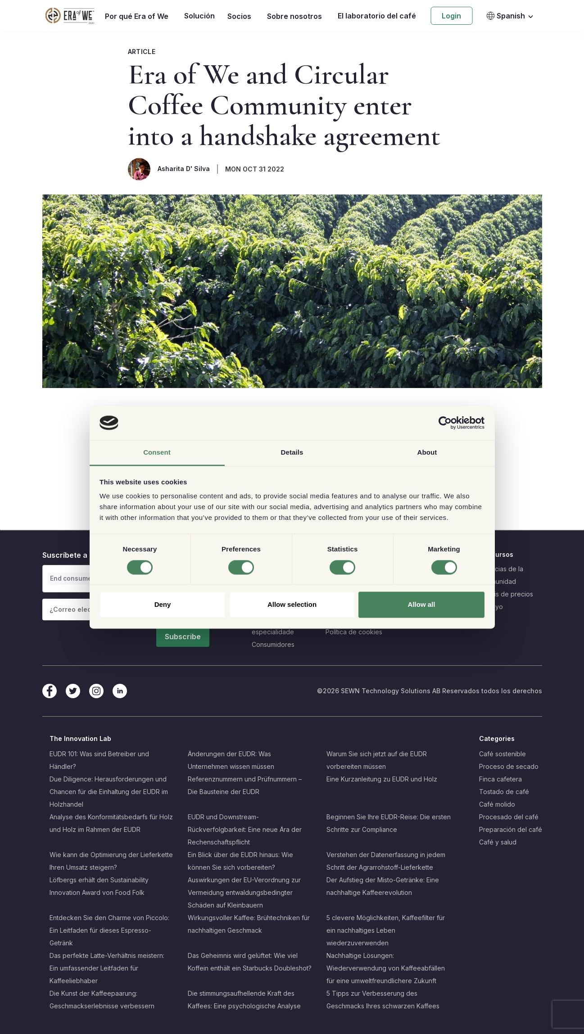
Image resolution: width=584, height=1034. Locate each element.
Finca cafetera (500, 779)
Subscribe (183, 636)
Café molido (497, 804)
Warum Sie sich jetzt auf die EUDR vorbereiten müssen (376, 760)
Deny (162, 605)
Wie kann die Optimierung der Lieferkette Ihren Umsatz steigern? (111, 861)
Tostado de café (504, 791)
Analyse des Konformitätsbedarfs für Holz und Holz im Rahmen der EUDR (111, 823)
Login (451, 15)
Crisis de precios (508, 594)
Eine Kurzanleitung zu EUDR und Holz (381, 779)
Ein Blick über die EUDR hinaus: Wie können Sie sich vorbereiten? (240, 861)
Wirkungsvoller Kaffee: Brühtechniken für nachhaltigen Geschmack (249, 924)
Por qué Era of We (136, 16)
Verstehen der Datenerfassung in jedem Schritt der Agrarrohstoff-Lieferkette (385, 861)
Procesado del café (509, 817)
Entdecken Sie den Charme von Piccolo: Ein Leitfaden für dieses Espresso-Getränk (109, 930)
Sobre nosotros (294, 16)
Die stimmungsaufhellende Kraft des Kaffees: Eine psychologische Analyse (244, 999)
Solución (199, 15)
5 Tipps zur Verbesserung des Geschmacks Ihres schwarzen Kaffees (382, 999)
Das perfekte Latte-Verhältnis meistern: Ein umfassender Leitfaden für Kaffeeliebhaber (107, 968)
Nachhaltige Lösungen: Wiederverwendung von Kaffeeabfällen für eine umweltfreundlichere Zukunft (385, 968)
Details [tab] (292, 452)
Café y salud (497, 842)
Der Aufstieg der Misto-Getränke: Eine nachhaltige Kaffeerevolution (382, 886)
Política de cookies (354, 632)
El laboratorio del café (377, 15)
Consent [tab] (157, 452)
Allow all (421, 605)
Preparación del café (510, 829)
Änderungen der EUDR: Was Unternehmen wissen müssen (231, 760)
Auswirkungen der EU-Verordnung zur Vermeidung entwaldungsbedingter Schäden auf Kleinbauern (244, 892)
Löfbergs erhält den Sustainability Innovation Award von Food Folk (99, 886)
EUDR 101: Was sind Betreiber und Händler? (99, 760)
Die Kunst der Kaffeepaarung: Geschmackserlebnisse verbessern (102, 999)
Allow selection (292, 605)
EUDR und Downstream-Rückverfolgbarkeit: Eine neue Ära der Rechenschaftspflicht (245, 829)
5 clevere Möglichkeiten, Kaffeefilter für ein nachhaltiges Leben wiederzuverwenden (385, 930)
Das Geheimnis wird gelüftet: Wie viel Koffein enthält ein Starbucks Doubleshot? (250, 962)
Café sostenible (502, 754)
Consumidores (273, 644)
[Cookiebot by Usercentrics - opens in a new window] (445, 422)
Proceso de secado (509, 766)
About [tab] (427, 452)
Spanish (505, 15)
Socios (239, 16)
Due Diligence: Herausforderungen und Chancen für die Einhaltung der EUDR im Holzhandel (109, 791)
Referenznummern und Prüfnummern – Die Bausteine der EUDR (245, 785)
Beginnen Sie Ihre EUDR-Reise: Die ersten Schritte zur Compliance (388, 823)
